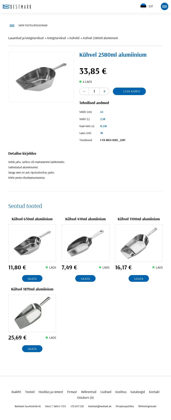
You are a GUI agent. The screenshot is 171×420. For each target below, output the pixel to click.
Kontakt (154, 392)
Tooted (30, 392)
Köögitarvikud (56, 38)
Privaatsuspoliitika (125, 406)
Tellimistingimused (147, 406)
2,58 (102, 119)
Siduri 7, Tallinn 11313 (55, 406)
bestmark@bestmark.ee (99, 406)
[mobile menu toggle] (164, 6)
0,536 (103, 126)
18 (101, 133)
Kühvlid (74, 38)
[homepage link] (17, 6)
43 (101, 112)
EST (146, 6)
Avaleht (16, 392)
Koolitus (120, 392)
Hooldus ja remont (51, 392)
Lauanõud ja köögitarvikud (26, 38)
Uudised (105, 392)
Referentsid (88, 392)
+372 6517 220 (77, 406)
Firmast (72, 392)
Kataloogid (138, 392)
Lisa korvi (131, 91)
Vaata (32, 278)
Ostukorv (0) (85, 397)
